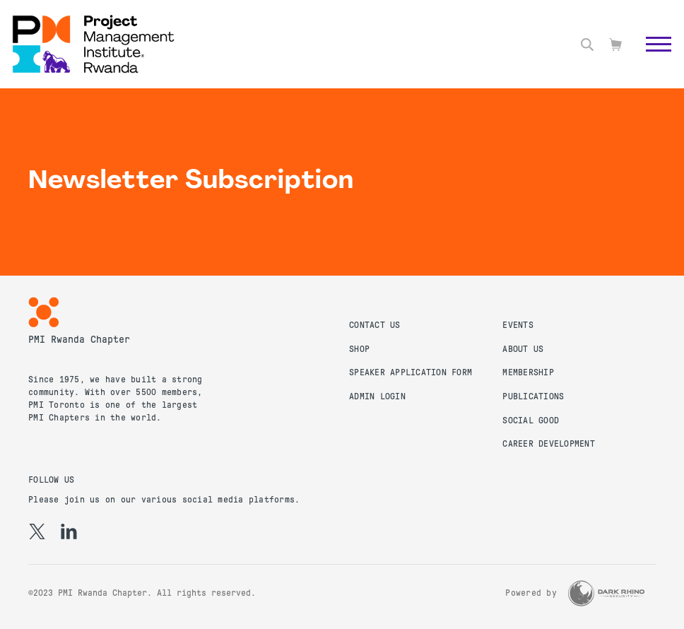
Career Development (548, 444)
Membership (528, 372)
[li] (69, 531)
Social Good (530, 420)
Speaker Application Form (410, 372)
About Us (522, 349)
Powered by (531, 593)
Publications (533, 396)
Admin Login (377, 396)
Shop (359, 349)
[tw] (37, 531)
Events (517, 325)
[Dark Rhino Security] (606, 593)
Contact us (375, 325)
